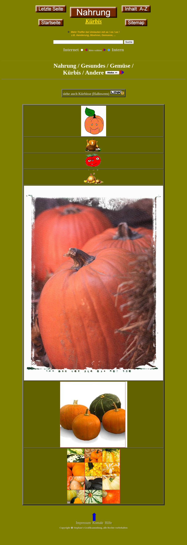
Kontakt (97, 523)
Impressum (83, 523)
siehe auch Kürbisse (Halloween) (86, 94)
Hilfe (108, 523)
